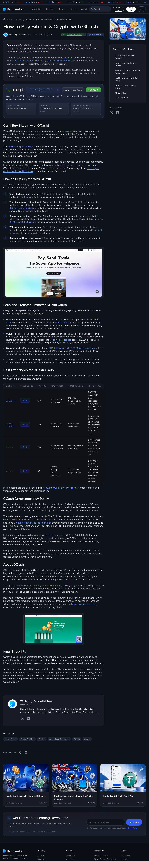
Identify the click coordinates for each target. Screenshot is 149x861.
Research (50, 9)
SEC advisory (53, 535)
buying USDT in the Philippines (61, 487)
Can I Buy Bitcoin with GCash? (124, 56)
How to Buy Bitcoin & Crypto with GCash (53, 19)
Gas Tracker (70, 856)
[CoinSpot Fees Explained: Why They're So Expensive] (74, 785)
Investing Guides (23, 19)
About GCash (121, 93)
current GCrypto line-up (20, 146)
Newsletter (36, 9)
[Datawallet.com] (13, 9)
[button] (61, 9)
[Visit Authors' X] (22, 718)
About (84, 9)
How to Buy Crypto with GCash (125, 64)
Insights (43, 803)
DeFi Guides (126, 856)
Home (9, 19)
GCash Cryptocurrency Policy (125, 86)
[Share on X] (20, 752)
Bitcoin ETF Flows (101, 856)
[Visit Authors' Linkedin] (28, 718)
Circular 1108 (16, 519)
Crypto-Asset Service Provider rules (32, 522)
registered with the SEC (60, 60)
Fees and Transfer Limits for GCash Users (127, 71)
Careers (40, 859)
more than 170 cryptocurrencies (66, 165)
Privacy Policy (132, 828)
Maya (9, 471)
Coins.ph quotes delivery (21, 208)
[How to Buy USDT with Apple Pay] (123, 785)
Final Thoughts (121, 97)
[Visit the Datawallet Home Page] (4, 19)
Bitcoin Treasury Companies (105, 859)
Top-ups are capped (61, 340)
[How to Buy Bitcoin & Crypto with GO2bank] (26, 785)
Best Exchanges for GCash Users (127, 79)
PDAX (9, 447)
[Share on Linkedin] (26, 752)
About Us (41, 856)
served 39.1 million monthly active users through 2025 (41, 585)
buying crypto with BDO (83, 604)
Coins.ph (68, 57)
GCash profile (61, 322)
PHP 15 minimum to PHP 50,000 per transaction (72, 348)
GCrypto (67, 131)
